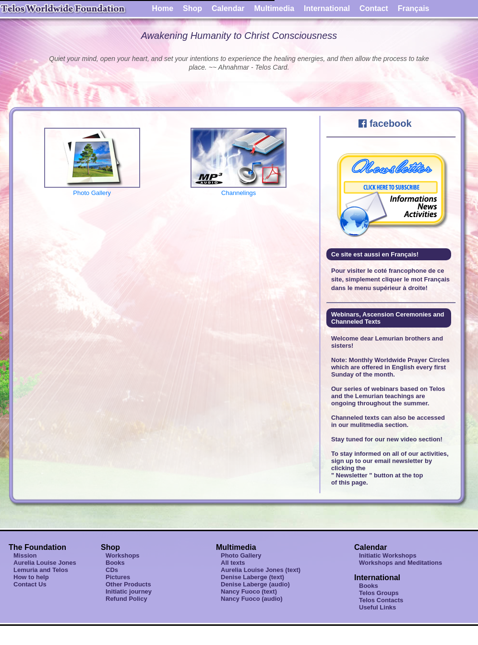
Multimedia (274, 8)
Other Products (128, 584)
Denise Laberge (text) (252, 577)
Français (414, 8)
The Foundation (37, 547)
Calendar (228, 8)
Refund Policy (126, 598)
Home (162, 8)
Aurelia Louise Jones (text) (260, 569)
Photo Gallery (92, 189)
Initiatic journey (129, 591)
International (327, 8)
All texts (233, 562)
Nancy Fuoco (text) (249, 591)
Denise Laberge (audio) (255, 584)
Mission (24, 555)
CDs (112, 569)
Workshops (123, 555)
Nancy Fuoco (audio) (252, 598)
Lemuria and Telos (40, 569)
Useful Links (377, 607)
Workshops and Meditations (400, 562)
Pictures (118, 577)
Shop (192, 8)
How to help (31, 577)
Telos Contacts (381, 600)
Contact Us (30, 584)
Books (115, 562)
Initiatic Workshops (388, 555)
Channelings (239, 189)
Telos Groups (379, 592)
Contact (373, 8)
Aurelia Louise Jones (44, 562)
